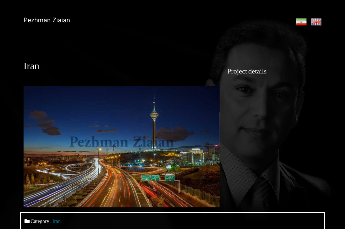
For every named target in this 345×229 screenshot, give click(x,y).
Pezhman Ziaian (47, 20)
